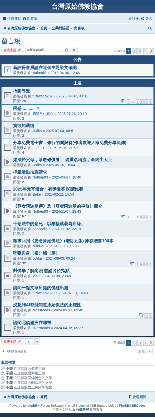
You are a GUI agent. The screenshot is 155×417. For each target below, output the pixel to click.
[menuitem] (30, 19)
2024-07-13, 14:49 (73, 293)
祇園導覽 (21, 90)
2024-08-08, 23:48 (56, 276)
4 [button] (145, 51)
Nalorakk (39, 73)
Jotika (37, 131)
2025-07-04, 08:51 (60, 131)
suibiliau (39, 246)
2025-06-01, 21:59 (63, 148)
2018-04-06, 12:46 (65, 73)
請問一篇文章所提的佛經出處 (40, 287)
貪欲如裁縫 (23, 125)
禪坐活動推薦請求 (30, 171)
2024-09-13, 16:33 (64, 246)
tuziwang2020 (43, 96)
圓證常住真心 (43, 114)
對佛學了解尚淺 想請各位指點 (41, 270)
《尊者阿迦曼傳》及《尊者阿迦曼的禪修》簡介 (57, 206)
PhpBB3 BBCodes (132, 405)
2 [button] (134, 51)
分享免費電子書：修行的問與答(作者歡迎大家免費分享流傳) (69, 142)
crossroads (41, 310)
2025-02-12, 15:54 (59, 194)
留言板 (11, 41)
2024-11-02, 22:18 (66, 229)
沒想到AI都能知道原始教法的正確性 (47, 304)
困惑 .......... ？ (26, 108)
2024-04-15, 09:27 (68, 328)
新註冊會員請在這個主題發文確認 (45, 67)
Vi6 (35, 276)
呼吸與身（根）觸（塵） (36, 253)
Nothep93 (40, 177)
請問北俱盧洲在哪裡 (32, 322)
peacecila (40, 229)
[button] (151, 51)
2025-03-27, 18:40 (66, 177)
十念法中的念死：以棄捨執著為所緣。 (49, 223)
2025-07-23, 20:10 (72, 114)
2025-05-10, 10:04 (60, 165)
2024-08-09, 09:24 (60, 258)
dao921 (38, 148)
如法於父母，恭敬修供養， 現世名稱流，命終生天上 (62, 159)
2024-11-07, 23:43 (66, 211)
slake (36, 194)
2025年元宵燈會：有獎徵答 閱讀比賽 (48, 189)
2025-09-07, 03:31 (73, 96)
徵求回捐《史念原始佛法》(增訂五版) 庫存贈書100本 (63, 240)
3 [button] (140, 51)
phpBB (32, 405)
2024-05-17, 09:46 (68, 310)
